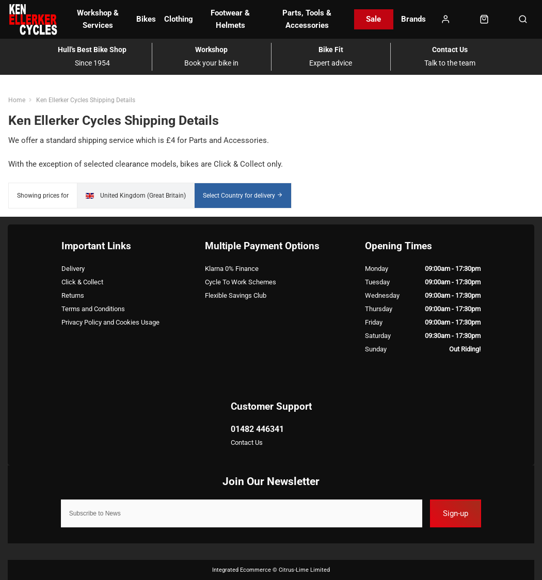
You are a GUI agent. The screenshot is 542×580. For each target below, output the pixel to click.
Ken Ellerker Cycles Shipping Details (85, 100)
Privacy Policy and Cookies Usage (110, 322)
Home (16, 100)
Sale (373, 19)
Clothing (178, 19)
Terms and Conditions (93, 309)
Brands (413, 19)
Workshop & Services (98, 18)
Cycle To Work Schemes (240, 282)
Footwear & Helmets (230, 18)
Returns (72, 295)
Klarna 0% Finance (232, 268)
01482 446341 (257, 429)
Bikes (146, 19)
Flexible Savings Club (235, 295)
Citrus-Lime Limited (304, 570)
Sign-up (455, 513)
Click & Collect (82, 282)
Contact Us (247, 442)
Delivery (73, 268)
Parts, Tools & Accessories (306, 18)
